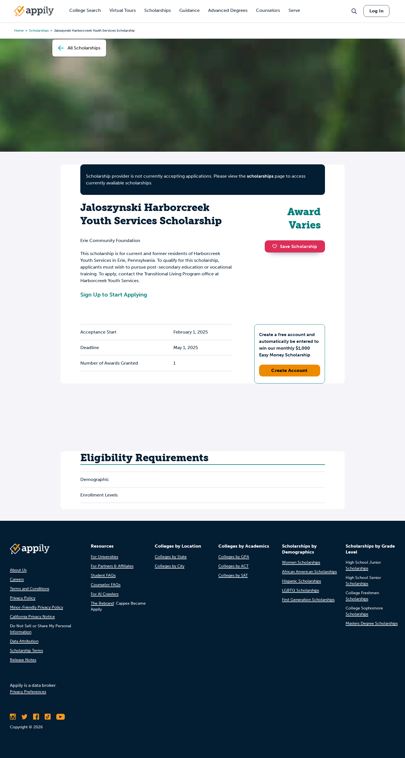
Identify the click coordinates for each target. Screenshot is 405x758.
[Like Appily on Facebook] (36, 717)
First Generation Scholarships (308, 599)
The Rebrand (102, 603)
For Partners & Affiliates (112, 566)
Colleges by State (171, 556)
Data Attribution (24, 641)
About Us (18, 570)
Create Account (289, 370)
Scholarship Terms (26, 650)
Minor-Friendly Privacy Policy (36, 607)
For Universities (104, 556)
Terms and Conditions (29, 588)
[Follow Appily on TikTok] (48, 717)
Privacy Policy (22, 598)
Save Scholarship (294, 246)
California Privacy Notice (32, 616)
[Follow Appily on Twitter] (24, 717)
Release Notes (23, 659)
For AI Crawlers (105, 594)
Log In (376, 11)
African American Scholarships (309, 571)
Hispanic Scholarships (301, 581)
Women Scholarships (301, 562)
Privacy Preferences (28, 691)
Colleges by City (169, 566)
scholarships (260, 176)
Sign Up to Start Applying (113, 294)
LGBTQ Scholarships (300, 590)
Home (19, 30)
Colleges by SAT (233, 575)
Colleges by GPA (233, 556)
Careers (17, 579)
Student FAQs (103, 575)
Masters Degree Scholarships (372, 623)
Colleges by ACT (233, 566)
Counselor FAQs (105, 584)
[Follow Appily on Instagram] (13, 717)
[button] (276, 246)
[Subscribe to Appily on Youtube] (60, 717)
